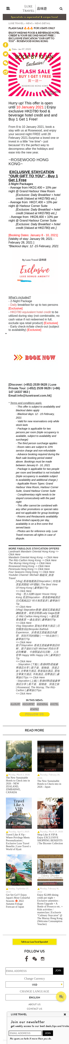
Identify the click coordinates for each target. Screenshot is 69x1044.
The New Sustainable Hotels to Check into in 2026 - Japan (49, 784)
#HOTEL (54, 704)
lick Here (53, 557)
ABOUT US (34, 1004)
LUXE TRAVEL (16, 23)
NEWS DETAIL (42, 23)
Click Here (14, 554)
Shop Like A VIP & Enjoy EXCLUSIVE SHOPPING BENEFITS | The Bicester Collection (50, 839)
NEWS (29, 23)
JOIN (58, 970)
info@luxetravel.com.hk (33, 395)
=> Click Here (23, 591)
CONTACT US (34, 1008)
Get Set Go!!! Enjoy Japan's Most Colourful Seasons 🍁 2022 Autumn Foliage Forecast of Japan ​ (18, 900)
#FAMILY (34, 709)
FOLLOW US (34, 714)
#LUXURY (15, 704)
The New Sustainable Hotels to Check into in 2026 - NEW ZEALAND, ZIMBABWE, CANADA (18, 785)
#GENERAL (42, 704)
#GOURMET (28, 704)
